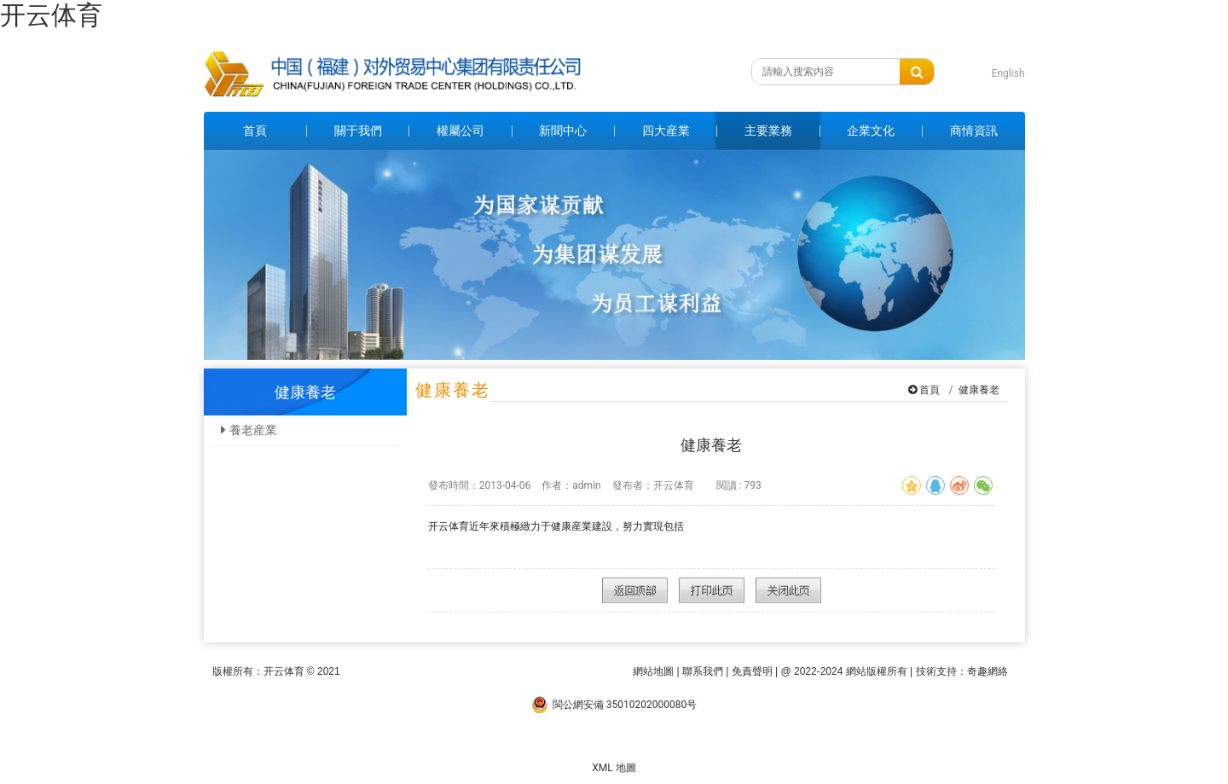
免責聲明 (752, 671)
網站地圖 (653, 671)
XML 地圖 (613, 768)
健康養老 (979, 390)
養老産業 (253, 430)
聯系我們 (702, 671)
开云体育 (51, 15)
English (1008, 73)
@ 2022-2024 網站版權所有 (843, 671)
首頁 (929, 390)
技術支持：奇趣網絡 (962, 671)
